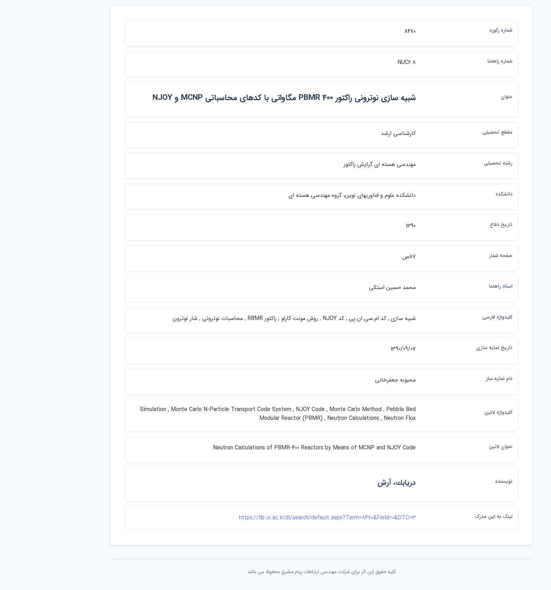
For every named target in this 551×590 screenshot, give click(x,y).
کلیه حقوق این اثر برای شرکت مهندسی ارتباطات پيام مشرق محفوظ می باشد (275, 572)
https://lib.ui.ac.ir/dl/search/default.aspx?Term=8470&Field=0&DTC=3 (281, 517)
